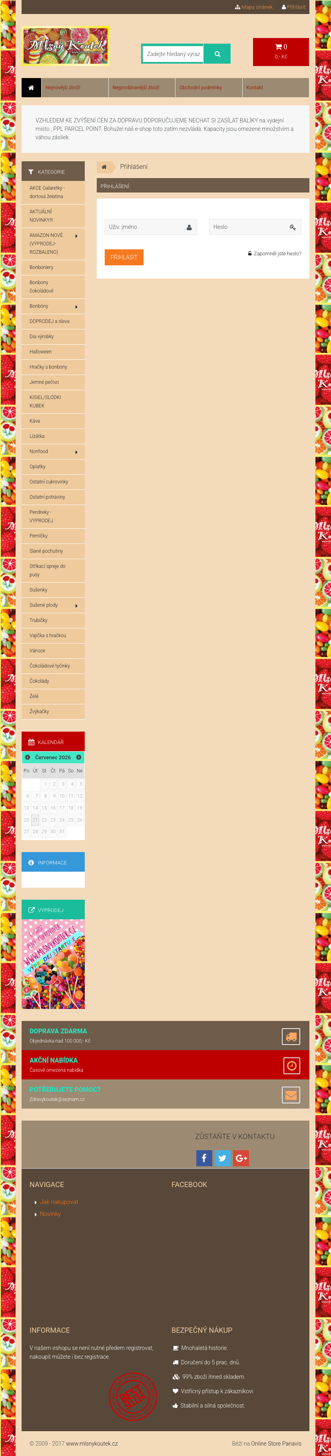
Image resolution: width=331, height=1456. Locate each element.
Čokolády (39, 681)
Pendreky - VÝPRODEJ (41, 516)
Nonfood (54, 452)
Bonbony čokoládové (42, 287)
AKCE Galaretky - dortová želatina (47, 192)
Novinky (50, 1213)
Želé (34, 696)
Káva (35, 421)
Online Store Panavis (276, 1443)
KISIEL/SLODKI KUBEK (45, 402)
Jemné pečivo (44, 382)
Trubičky (38, 620)
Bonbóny (54, 306)
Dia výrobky (42, 336)
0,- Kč (281, 51)
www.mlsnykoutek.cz (92, 1443)
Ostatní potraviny (47, 497)
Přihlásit (293, 7)
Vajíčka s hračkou (48, 635)
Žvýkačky (39, 711)
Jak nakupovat (59, 1201)
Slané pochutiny (46, 551)
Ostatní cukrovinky (49, 482)
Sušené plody (54, 605)
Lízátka (37, 436)
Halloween (41, 352)
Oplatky (37, 466)
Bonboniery (41, 267)
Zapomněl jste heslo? (274, 254)
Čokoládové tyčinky (50, 666)
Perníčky (39, 536)
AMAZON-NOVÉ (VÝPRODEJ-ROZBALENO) (54, 244)
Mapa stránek (254, 7)
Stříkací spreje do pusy (48, 571)
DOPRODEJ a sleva (50, 321)
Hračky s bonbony (48, 367)
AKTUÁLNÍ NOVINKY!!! (41, 216)
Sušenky (38, 590)
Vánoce (37, 651)
